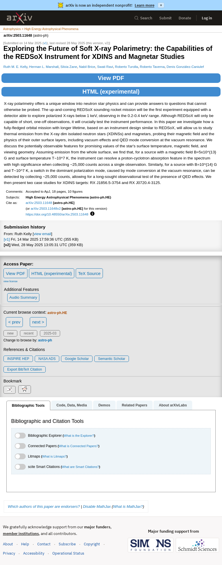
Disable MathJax (97, 506)
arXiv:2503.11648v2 (46, 208)
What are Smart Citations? (80, 467)
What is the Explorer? (79, 435)
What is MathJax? (128, 506)
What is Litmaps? (54, 456)
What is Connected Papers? (78, 446)
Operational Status (68, 553)
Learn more (144, 5)
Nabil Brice (87, 66)
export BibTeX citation (24, 369)
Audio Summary (23, 297)
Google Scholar (77, 359)
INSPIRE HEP (18, 359)
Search (143, 18)
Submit (165, 18)
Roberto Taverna (152, 66)
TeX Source (89, 273)
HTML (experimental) (110, 91)
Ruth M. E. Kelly (15, 66)
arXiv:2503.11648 (39, 203)
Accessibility (33, 553)
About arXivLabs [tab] (173, 405)
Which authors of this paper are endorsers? (44, 506)
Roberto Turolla (126, 66)
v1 (45, 43)
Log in (207, 18)
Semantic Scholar (111, 359)
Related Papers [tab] (134, 405)
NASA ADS (47, 359)
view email (42, 234)
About (8, 544)
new (10, 333)
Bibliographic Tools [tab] (28, 406)
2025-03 (50, 333)
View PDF (111, 78)
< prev (14, 321)
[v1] (7, 239)
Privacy (9, 553)
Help (25, 544)
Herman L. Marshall (44, 66)
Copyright (92, 544)
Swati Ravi (105, 66)
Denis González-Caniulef (185, 66)
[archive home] (19, 18)
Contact (44, 544)
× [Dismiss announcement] (161, 5)
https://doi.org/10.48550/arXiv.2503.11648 (57, 214)
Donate (185, 18)
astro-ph (45, 340)
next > (38, 321)
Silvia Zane (68, 66)
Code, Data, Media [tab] (71, 405)
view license (10, 281)
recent (28, 333)
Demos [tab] (104, 405)
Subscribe (67, 544)
